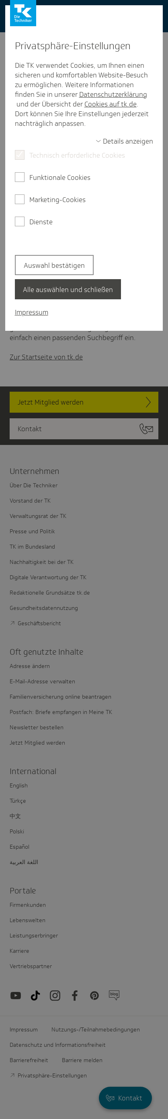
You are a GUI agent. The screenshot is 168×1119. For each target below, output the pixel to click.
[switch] (125, 141)
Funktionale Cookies (59, 177)
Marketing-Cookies (57, 199)
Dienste (41, 221)
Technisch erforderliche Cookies (77, 155)
